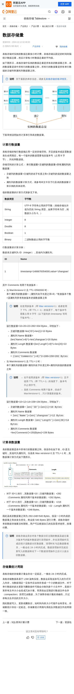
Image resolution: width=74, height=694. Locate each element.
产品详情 (36, 46)
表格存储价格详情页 (56, 79)
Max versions (46, 306)
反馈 (40, 637)
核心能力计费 (48, 26)
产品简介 (24, 26)
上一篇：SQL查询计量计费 (16, 622)
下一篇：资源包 (63, 622)
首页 (4, 26)
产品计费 (35, 26)
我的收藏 (63, 46)
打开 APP (65, 4)
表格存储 (13, 26)
